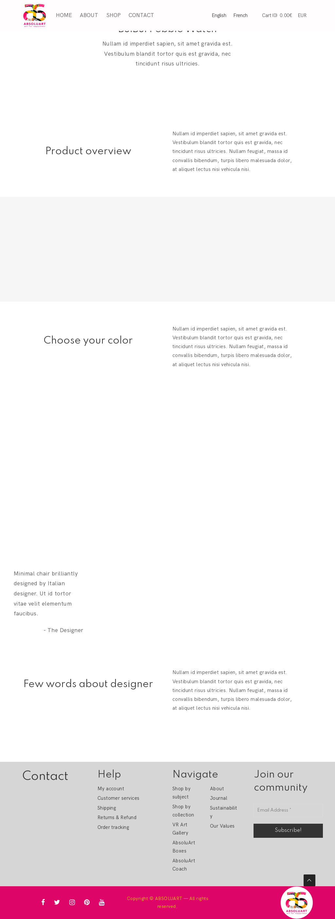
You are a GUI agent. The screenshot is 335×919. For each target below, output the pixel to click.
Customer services (118, 798)
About (88, 15)
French (240, 15)
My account (110, 789)
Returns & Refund (117, 817)
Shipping (106, 808)
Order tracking (113, 827)
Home (64, 15)
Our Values (222, 826)
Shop (113, 15)
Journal (218, 798)
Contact (141, 15)
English (219, 15)
